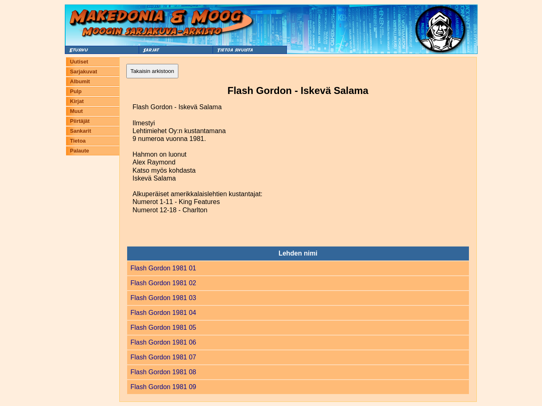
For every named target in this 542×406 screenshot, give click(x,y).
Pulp (76, 91)
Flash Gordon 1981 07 (163, 357)
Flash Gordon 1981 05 (163, 327)
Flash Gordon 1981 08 (163, 371)
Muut (76, 111)
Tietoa (78, 141)
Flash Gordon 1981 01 (163, 268)
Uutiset (79, 62)
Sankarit (80, 131)
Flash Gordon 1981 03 (163, 297)
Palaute (79, 151)
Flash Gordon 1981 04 (163, 312)
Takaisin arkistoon (152, 71)
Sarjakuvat (83, 71)
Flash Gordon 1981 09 (163, 386)
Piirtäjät (80, 121)
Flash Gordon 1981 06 (163, 342)
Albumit (80, 81)
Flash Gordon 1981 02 (163, 282)
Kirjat (77, 101)
